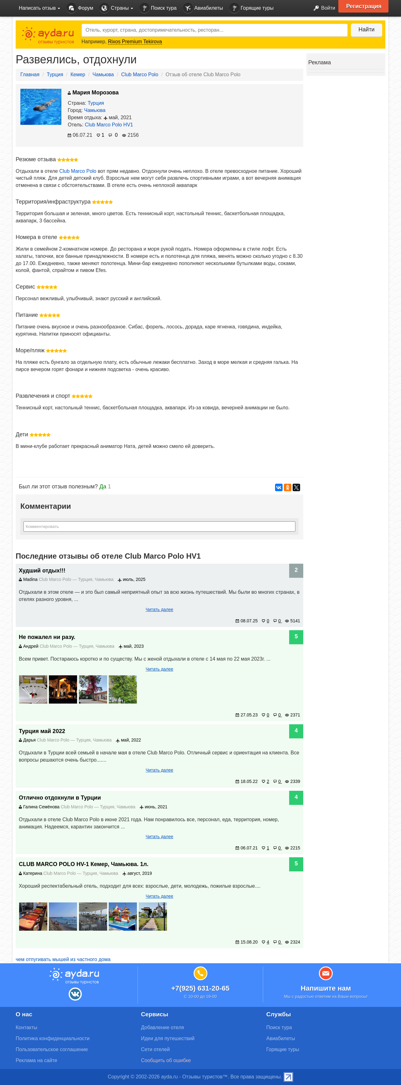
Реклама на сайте (36, 1060)
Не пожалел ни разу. (47, 637)
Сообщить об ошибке (166, 1060)
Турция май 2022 (42, 731)
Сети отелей (155, 1049)
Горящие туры (251, 8)
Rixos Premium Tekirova (135, 41)
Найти (366, 29)
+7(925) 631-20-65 (200, 988)
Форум (79, 8)
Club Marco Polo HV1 (109, 124)
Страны (116, 8)
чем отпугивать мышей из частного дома (63, 959)
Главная (29, 74)
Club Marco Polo (139, 74)
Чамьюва (103, 74)
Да (102, 486)
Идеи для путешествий (168, 1038)
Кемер (77, 74)
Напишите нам (326, 988)
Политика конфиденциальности (53, 1038)
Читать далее (159, 609)
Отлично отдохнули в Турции (60, 798)
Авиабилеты (203, 8)
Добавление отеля (162, 1027)
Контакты (26, 1027)
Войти (322, 8)
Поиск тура (157, 8)
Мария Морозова (93, 92)
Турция (55, 74)
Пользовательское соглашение (52, 1049)
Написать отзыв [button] (39, 8)
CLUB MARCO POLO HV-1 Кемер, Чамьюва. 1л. (83, 864)
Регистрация (364, 6)
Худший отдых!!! (42, 570)
